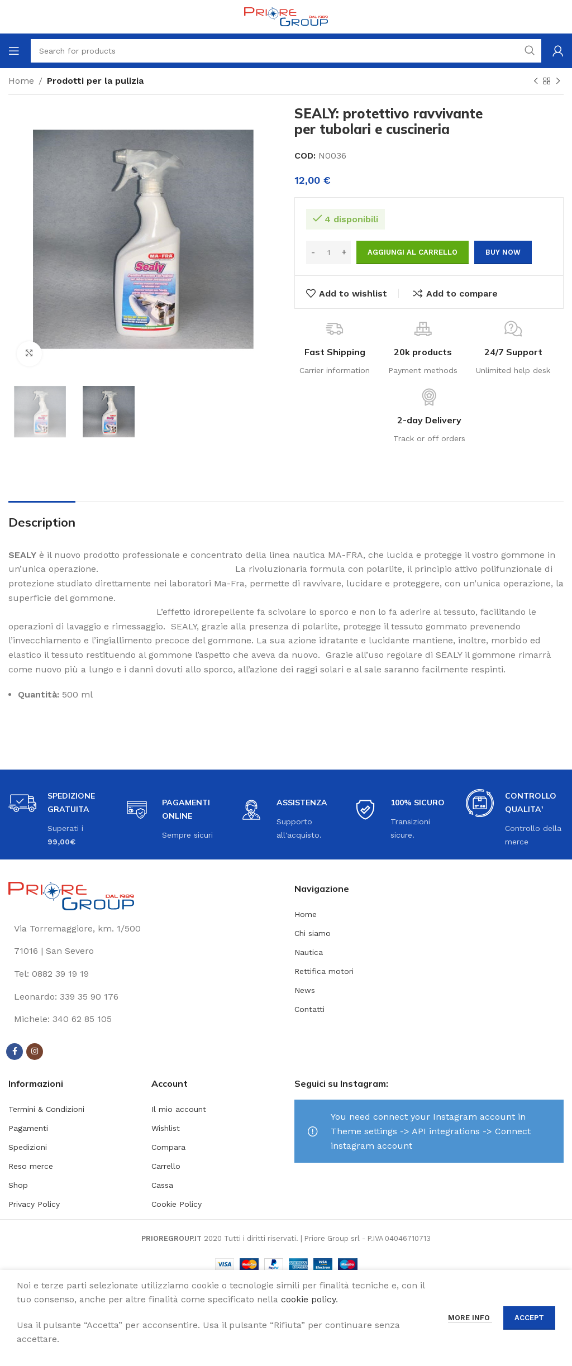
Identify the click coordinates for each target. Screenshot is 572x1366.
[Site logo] (286, 16)
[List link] (143, 974)
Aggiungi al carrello (412, 252)
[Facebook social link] (14, 1051)
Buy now (503, 252)
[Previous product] (535, 81)
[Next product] (558, 81)
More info (470, 1318)
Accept (529, 1318)
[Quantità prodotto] (328, 252)
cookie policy (308, 1299)
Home (21, 80)
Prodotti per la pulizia (95, 80)
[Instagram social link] (34, 1051)
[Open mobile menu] (14, 51)
